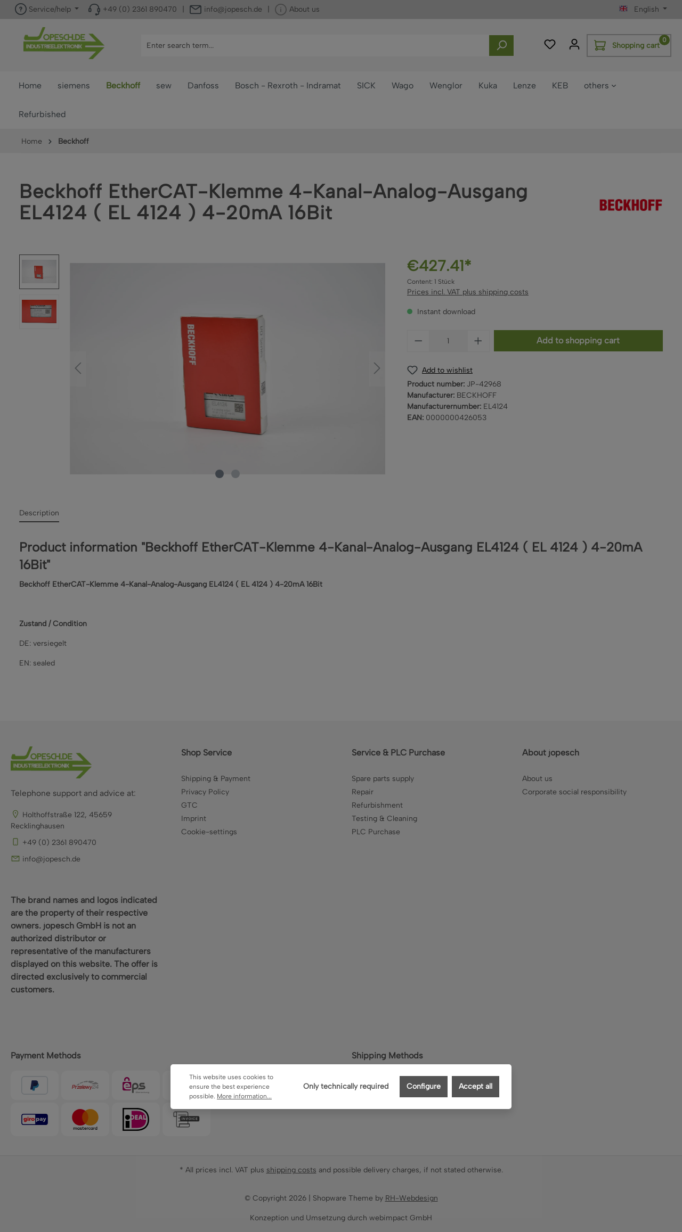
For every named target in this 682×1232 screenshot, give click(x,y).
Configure (424, 1086)
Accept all (475, 1086)
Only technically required (345, 1086)
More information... (244, 1096)
